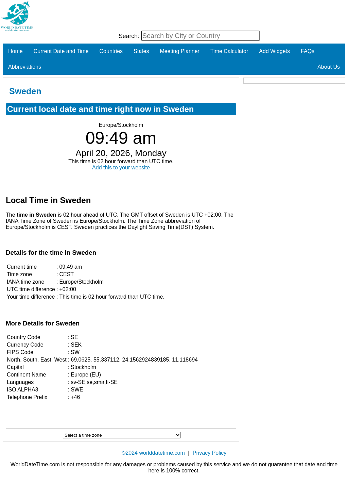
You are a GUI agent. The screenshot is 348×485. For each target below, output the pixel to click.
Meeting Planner (179, 51)
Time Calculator (229, 51)
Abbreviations (24, 67)
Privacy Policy (210, 453)
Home (15, 51)
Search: (130, 36)
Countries (111, 51)
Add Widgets (274, 51)
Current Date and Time (61, 51)
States (141, 51)
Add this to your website (121, 167)
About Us (328, 67)
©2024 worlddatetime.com (153, 453)
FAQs (307, 51)
